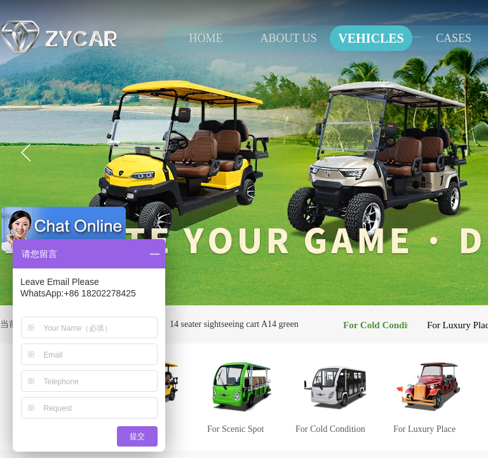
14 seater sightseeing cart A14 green (234, 324)
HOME (206, 38)
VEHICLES (370, 38)
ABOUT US (288, 38)
